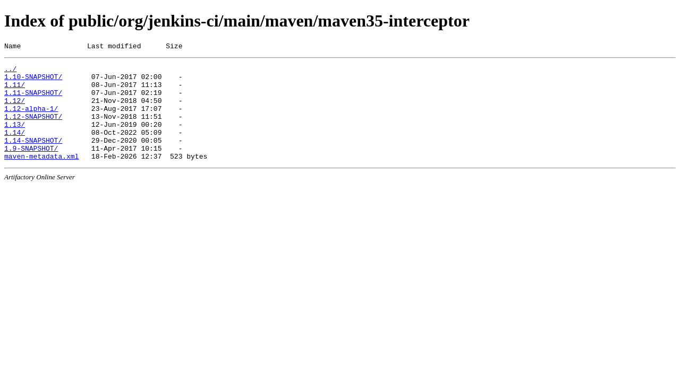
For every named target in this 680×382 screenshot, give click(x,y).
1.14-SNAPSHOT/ (33, 157)
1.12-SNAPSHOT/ (33, 129)
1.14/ (14, 148)
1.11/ (14, 91)
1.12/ (14, 110)
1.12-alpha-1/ (31, 119)
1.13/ (14, 138)
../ (10, 71)
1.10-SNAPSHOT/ (33, 81)
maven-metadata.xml (41, 176)
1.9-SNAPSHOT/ (31, 167)
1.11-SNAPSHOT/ (33, 100)
